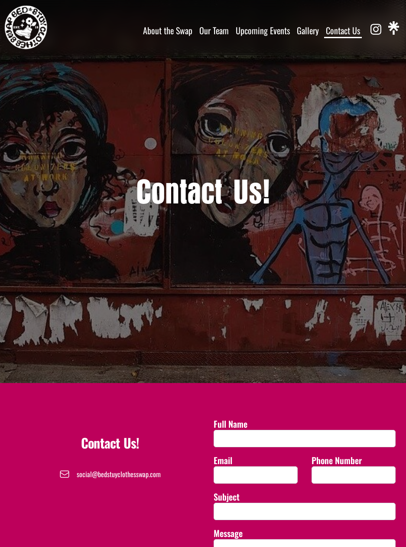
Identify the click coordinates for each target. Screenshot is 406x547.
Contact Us (343, 30)
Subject (227, 497)
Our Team (214, 30)
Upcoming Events (263, 30)
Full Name (230, 424)
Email (223, 460)
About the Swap (167, 30)
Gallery (308, 30)
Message (228, 533)
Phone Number (337, 460)
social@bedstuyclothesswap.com (119, 474)
